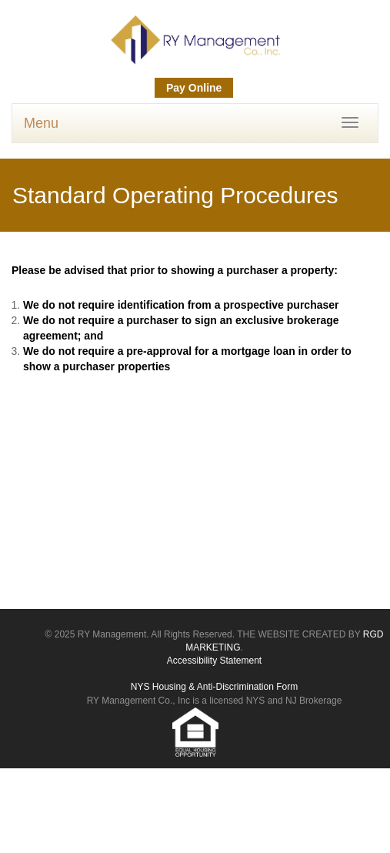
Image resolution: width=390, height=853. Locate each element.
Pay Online (194, 88)
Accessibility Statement (214, 660)
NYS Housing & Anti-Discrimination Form (214, 686)
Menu (41, 123)
